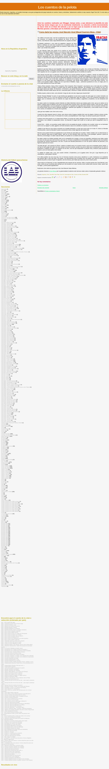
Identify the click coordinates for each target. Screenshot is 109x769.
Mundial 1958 (4, 529)
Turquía (3, 578)
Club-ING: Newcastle (6, 365)
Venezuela (3, 582)
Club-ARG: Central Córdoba (8, 234)
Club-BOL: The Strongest (7, 285)
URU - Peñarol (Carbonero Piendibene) (11, 757)
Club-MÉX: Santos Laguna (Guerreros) (10, 384)
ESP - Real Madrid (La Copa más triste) (11, 724)
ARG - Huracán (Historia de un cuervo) (10, 660)
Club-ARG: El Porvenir (6, 243)
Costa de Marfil (5, 428)
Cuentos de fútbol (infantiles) (8, 435)
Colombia (3, 424)
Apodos (3, 195)
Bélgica (3, 206)
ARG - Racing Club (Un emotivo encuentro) (11, 685)
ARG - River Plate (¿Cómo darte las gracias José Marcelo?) (15, 693)
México (3, 522)
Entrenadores (4, 453)
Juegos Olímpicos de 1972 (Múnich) (10, 508)
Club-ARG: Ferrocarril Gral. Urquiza (10, 245)
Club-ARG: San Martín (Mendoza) (9, 274)
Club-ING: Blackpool (6, 356)
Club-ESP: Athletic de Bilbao (8, 322)
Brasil (2, 211)
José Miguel (53, 171)
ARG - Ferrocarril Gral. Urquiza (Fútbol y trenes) (13, 651)
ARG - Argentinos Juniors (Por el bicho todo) (12, 623)
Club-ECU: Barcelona (6, 315)
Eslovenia (3, 457)
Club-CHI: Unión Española (7, 306)
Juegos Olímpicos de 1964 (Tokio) (9, 507)
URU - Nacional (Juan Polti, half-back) (10, 751)
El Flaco (3, 444)
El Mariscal (4, 447)
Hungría (3, 487)
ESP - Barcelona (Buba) (7, 719)
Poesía (3, 558)
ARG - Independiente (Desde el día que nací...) (12, 665)
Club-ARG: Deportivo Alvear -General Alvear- (12, 240)
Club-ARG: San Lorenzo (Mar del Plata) (11, 272)
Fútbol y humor (5, 473)
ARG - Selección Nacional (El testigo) (10, 702)
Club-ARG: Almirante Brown (8, 226)
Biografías (3, 207)
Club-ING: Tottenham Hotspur (8, 371)
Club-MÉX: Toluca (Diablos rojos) (9, 385)
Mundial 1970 (4, 533)
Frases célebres (5, 465)
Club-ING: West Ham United (8, 372)
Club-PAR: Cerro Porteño (7, 388)
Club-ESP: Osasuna (6, 331)
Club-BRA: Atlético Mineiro (7, 286)
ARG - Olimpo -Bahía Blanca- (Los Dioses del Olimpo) (14, 671)
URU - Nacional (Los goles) (8, 754)
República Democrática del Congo (9, 562)
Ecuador (3, 438)
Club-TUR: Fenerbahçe (7, 404)
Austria (3, 203)
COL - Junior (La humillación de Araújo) (11, 717)
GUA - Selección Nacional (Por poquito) (11, 735)
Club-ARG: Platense (6, 261)
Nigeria (3, 547)
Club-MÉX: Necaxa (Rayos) (8, 383)
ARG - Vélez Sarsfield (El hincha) (9, 710)
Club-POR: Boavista (6, 398)
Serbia (2, 567)
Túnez (2, 577)
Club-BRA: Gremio (5, 293)
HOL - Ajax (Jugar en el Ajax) (8, 736)
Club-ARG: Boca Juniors (7, 233)
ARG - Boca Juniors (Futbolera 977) (10, 637)
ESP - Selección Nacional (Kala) (9, 730)
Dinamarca (4, 437)
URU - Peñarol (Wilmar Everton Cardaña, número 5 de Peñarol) (16, 760)
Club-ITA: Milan (5, 377)
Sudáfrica (3, 570)
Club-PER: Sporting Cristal (7, 394)
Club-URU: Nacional (6, 412)
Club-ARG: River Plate (54, 174)
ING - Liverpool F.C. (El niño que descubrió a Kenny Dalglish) (16, 738)
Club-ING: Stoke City (6, 369)
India (2, 489)
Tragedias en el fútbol (6, 575)
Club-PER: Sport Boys (6, 393)
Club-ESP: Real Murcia (7, 335)
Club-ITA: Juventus (6, 376)
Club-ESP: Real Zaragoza (7, 340)
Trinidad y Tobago (5, 576)
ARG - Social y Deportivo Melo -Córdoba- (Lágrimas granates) (16, 708)
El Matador (4, 448)
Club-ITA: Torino (5, 379)
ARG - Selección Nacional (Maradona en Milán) (12, 704)
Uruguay (3, 581)
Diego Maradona (5, 436)
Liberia (3, 518)
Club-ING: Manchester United (8, 363)
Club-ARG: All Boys (6, 224)
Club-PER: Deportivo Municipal (8, 392)
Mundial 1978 (4, 535)
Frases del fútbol (5, 467)
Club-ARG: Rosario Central (7, 270)
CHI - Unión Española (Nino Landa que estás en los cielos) (15, 715)
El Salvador (4, 451)
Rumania (3, 564)
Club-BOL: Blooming (6, 282)
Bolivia (3, 208)
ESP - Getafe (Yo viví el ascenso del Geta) (11, 722)
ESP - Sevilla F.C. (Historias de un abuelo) (11, 733)
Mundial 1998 (85, 174)
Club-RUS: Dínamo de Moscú (8, 400)
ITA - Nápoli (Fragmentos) (7, 739)
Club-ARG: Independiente (7, 253)
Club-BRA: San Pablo (6, 296)
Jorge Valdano (4, 500)
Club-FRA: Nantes (5, 349)
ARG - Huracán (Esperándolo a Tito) (10, 659)
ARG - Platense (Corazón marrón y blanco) (11, 672)
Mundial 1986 (4, 538)
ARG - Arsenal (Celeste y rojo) (8, 624)
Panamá (3, 551)
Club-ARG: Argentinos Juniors (8, 227)
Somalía (3, 569)
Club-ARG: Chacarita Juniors (8, 235)
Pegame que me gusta (6, 554)
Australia (3, 202)
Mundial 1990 (4, 539)
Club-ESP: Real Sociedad (7, 337)
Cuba (2, 432)
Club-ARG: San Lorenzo (7, 271)
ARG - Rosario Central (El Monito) (9, 697)
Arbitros (3, 197)
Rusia (2, 565)
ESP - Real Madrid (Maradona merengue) (11, 725)
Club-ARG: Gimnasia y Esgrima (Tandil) (11, 249)
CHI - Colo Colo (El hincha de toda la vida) (11, 712)
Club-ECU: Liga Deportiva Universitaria (10, 319)
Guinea (3, 483)
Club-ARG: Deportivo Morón (8, 242)
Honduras (3, 486)
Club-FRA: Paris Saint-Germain (9, 350)
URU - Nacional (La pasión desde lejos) (11, 752)
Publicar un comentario (42, 185)
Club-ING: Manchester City (7, 362)
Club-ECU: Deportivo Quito (7, 317)
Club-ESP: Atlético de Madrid (8, 323)
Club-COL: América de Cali (7, 309)
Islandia (3, 495)
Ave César (3, 205)
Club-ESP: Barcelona (6, 324)
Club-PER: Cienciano (6, 390)
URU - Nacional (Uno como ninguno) (10, 756)
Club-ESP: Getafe (5, 330)
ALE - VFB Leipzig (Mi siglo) (8, 622)
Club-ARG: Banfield (6, 231)
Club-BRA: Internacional (7, 294)
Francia (3, 464)
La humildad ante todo (6, 513)
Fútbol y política (5, 476)
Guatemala (4, 481)
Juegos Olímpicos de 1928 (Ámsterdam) (11, 503)
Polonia (3, 559)
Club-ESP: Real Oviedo (7, 336)
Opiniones (3, 550)
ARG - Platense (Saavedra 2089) (9, 676)
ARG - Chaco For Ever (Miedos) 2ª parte (11, 643)
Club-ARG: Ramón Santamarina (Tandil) (11, 266)
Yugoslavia (4, 586)
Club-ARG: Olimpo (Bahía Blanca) (9, 260)
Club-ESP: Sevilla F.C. (6, 341)
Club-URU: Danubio (6, 408)
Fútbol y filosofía (5, 470)
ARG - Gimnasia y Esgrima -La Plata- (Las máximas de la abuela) (17, 655)
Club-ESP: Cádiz (5, 325)
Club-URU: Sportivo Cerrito (7, 419)
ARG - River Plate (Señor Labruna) (9, 692)
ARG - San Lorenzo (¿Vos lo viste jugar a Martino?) (13, 701)
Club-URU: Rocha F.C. (6, 417)
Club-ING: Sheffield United (7, 367)
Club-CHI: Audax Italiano (7, 298)
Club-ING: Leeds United (7, 360)
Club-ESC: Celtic (5, 320)
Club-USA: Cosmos (6, 420)
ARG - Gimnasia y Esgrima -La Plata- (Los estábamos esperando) (17, 656)
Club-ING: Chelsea (5, 357)
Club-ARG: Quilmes (6, 262)
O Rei (2, 549)
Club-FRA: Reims (5, 351)
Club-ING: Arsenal (5, 355)
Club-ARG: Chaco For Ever (8, 237)
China (2, 221)
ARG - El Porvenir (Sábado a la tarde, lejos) (12, 648)
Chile (48, 174)
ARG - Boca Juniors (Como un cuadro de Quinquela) (14, 633)
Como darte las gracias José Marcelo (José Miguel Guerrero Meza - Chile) (70, 32)
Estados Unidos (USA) (6, 459)
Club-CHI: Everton (5, 301)
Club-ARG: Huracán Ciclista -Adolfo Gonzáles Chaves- (14, 251)
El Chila (3, 441)
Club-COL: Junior (5, 312)
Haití (2, 484)
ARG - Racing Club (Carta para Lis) (10, 679)
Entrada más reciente (43, 187)
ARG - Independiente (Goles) (8, 666)
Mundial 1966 (4, 532)
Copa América (4, 425)
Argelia (3, 199)
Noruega (3, 548)
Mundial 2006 (4, 544)
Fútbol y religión (5, 478)
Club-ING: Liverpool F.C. (7, 361)
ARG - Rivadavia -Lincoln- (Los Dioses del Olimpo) (13, 687)
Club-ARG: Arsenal (6, 228)
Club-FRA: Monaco (6, 347)
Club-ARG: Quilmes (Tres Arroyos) (9, 264)
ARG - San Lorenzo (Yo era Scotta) (9, 699)
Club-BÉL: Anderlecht (6, 280)
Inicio (74, 187)
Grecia (3, 480)
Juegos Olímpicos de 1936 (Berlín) (9, 505)
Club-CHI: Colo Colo (6, 299)
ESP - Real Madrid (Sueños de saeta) (10, 728)
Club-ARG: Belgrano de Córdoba (9, 232)
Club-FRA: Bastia (5, 345)
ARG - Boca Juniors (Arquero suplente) (10, 631)
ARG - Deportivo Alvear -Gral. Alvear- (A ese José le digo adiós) (16, 644)
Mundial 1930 (4, 523)
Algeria (3, 192)
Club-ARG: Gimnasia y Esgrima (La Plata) (11, 248)
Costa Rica (4, 430)
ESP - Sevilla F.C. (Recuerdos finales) (10, 734)
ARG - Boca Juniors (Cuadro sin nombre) (11, 634)
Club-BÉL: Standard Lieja (7, 281)
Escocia (3, 456)
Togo (2, 574)
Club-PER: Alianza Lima (7, 389)
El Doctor (3, 443)
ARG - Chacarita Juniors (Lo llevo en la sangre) (12, 640)
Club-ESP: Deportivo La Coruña (9, 328)
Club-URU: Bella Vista (6, 405)
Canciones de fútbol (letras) (8, 217)
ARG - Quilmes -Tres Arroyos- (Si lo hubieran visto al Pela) (15, 677)
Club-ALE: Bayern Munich (7, 222)
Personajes (4, 555)
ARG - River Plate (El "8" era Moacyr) (10, 688)
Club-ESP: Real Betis (6, 333)
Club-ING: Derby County (7, 358)
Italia (2, 496)
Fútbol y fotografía (5, 472)
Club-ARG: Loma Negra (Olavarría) (10, 258)
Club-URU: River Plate (6, 416)
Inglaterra (3, 490)
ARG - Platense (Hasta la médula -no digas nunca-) (13, 675)
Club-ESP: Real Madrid (7, 334)
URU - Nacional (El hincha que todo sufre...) (12, 750)
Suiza (2, 572)
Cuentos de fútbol (78, 174)
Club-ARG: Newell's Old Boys (8, 259)
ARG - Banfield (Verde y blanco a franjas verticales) (13, 629)
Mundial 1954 (4, 528)
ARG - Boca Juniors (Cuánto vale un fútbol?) (12, 635)
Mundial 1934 (4, 524)
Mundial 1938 (4, 526)
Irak (2, 492)
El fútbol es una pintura (7, 446)
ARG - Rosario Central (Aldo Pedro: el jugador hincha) (14, 696)
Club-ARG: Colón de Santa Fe (8, 238)
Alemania (3, 191)
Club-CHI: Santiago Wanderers (8, 304)
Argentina (44, 174)
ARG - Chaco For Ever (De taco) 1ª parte (11, 642)
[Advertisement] (71, 20)
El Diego (3, 442)
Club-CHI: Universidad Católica (8, 307)
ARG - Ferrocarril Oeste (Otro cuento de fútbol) (12, 654)
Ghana (3, 479)
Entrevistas (4, 454)
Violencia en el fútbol (6, 585)
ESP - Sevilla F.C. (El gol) (7, 731)
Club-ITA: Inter (4, 374)
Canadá (3, 216)
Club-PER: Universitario (7, 395)
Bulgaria (3, 212)
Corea (2, 427)
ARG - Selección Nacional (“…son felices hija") (12, 707)
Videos (3, 583)
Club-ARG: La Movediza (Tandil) (9, 255)
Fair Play (3, 460)
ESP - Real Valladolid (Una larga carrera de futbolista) (14, 729)
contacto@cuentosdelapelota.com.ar (10, 86)
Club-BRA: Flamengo (6, 291)
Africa (2, 190)
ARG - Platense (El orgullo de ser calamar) (11, 674)
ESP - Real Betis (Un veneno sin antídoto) (11, 723)
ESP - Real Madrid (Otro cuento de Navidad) (12, 726)
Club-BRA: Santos (5, 297)
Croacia (3, 431)
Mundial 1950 (4, 527)
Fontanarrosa (4, 463)
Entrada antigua (103, 187)
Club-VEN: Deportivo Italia (7, 421)
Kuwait (3, 512)
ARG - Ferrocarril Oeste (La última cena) (11, 653)
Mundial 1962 (4, 531)
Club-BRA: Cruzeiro (6, 290)
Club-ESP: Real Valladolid (7, 339)
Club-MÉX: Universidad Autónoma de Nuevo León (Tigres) (15, 387)
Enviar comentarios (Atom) (52, 191)
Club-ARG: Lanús (5, 256)
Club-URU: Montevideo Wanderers (9, 411)
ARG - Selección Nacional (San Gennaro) (11, 706)
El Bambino (4, 440)
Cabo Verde (4, 213)
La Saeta (3, 515)
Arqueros (3, 201)
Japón (2, 499)
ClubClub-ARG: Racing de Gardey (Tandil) (11, 422)
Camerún (3, 215)
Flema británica (5, 462)
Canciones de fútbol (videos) (8, 218)
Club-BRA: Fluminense (6, 292)
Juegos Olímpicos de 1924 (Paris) (9, 502)
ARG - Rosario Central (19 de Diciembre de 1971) (13, 695)
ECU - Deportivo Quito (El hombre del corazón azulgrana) (15, 718)
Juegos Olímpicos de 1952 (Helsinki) (10, 506)
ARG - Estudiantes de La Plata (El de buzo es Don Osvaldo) (16, 650)
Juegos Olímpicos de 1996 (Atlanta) (10, 511)
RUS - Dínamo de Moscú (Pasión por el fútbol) (12, 746)
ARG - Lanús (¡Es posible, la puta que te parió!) (12, 667)
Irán (2, 494)
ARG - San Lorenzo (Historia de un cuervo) (11, 698)
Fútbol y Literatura (5, 474)
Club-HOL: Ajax (5, 352)
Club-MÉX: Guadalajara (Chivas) (9, 382)
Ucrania (3, 580)
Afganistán (3, 189)
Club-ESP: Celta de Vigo (7, 326)
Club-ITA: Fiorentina (6, 373)
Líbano (3, 517)
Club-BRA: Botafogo (6, 287)
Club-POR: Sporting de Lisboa (8, 399)
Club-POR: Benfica (6, 397)
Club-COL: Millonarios (6, 313)
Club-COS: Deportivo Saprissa (8, 314)
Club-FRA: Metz (5, 346)
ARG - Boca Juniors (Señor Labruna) (10, 639)
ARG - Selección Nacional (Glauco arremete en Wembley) (15, 703)
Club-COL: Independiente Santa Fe (10, 310)
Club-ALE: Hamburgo (6, 223)
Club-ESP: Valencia (6, 344)
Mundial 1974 (4, 534)
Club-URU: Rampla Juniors (7, 415)
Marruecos (3, 521)
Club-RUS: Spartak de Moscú (8, 401)
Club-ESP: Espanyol (6, 329)
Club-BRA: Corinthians (6, 288)
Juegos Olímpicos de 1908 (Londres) (10, 501)
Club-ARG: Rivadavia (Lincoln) (8, 267)
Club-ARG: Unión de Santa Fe (8, 277)
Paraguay (3, 553)
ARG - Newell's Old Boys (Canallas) (10, 669)
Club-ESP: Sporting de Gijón (8, 342)
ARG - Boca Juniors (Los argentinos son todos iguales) (14, 638)
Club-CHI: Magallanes (6, 302)
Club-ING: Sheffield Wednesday (9, 368)
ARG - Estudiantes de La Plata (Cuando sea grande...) (14, 649)
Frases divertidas (5, 468)
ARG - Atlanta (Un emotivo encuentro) (10, 626)
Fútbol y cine (4, 469)
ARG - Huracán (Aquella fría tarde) (9, 658)
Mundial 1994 (4, 540)
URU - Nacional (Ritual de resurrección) (11, 755)
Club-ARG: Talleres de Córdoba (9, 276)
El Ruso (3, 449)
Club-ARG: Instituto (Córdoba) (8, 254)
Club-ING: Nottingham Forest (8, 366)
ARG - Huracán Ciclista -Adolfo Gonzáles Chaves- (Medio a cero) (17, 661)
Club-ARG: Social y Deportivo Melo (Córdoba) (12, 275)
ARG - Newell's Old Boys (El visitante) (10, 670)
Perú (2, 556)
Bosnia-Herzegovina (6, 210)
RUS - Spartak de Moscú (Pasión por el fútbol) (12, 747)
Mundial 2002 (4, 543)
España (3, 458)
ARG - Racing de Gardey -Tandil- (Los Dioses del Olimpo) (15, 686)
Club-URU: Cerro (5, 406)
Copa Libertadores (5, 426)
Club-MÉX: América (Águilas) (8, 381)
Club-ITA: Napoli (5, 378)
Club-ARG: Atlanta (5, 229)
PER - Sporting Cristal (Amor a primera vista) (12, 745)
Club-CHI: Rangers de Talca (8, 303)
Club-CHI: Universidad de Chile (66, 174)
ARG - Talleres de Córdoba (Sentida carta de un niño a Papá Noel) (17, 709)
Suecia (3, 571)
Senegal (3, 566)
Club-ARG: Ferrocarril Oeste (8, 247)
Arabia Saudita (4, 196)
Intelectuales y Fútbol (6, 491)
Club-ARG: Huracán (6, 250)
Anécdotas (3, 194)
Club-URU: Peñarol (6, 414)
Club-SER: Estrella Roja (7, 403)
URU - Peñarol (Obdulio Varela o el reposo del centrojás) (15, 758)
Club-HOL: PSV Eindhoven (7, 353)
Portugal (3, 560)
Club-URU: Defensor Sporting (8, 409)
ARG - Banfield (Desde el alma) (9, 627)
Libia (2, 519)
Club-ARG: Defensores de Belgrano (10, 239)
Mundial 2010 (4, 545)
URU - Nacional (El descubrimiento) (10, 749)
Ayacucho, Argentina (11, 71)
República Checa (5, 561)
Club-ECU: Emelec (5, 318)
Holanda (3, 485)
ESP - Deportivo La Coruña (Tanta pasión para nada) (14, 720)
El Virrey (3, 452)
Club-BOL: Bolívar (5, 283)
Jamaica (3, 497)
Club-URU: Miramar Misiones (8, 410)
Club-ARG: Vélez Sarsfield (7, 278)
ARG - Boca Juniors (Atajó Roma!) (9, 632)
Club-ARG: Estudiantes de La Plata (10, 244)
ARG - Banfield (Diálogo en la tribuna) (10, 628)
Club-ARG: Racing (5, 265)
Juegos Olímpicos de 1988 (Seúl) (9, 510)
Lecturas (3, 516)
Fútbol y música (5, 475)
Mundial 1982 (4, 537)
